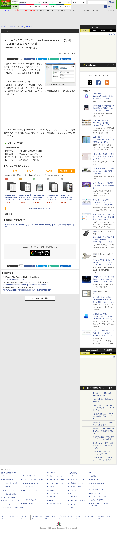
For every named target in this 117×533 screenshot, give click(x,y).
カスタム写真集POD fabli (100, 500)
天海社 (93, 476)
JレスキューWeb (75, 487)
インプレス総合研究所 (10, 483)
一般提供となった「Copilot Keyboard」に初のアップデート (103, 416)
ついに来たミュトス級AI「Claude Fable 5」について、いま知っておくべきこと (103, 299)
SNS (81, 10)
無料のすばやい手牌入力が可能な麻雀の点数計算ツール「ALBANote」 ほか (103, 108)
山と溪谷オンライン (56, 493)
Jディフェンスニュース (77, 479)
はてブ (43, 59)
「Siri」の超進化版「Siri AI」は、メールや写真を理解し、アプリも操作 (103, 171)
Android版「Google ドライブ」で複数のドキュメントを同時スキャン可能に (103, 139)
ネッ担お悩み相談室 (9, 494)
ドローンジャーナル (9, 490)
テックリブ (71, 504)
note (55, 59)
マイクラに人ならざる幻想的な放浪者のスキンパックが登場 (103, 185)
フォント (95, 10)
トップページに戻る (40, 298)
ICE (90, 473)
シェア (31, 59)
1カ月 (112, 30)
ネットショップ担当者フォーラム (34, 479)
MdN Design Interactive (77, 500)
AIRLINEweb (74, 476)
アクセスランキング (93, 27)
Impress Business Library (31, 483)
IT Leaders (6, 487)
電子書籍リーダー (67, 171)
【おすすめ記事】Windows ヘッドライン (100, 388)
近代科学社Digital (55, 503)
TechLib (72, 507)
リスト (21, 59)
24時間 (94, 30)
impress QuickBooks (97, 483)
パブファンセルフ (97, 490)
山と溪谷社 (50, 490)
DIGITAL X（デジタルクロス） (33, 490)
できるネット (7, 504)
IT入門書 (49, 171)
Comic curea (95, 479)
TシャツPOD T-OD (56, 483)
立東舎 (52, 487)
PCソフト (31, 171)
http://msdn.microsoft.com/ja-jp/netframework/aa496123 (26, 285)
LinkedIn (67, 59)
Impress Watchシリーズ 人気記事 (99, 350)
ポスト (14, 59)
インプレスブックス (29, 500)
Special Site (91, 65)
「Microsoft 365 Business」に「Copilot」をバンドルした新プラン (104, 407)
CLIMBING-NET (55, 497)
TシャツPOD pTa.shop (99, 496)
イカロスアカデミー (76, 490)
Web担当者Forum (8, 479)
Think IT (5, 476)
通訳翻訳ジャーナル (76, 483)
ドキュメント (72, 10)
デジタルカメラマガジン (11, 500)
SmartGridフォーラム (30, 476)
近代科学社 (50, 500)
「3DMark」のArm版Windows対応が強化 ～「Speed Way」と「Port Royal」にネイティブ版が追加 (103, 125)
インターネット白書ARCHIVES (13, 508)
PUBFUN (92, 487)
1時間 (85, 30)
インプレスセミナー (29, 487)
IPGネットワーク (94, 493)
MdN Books (74, 497)
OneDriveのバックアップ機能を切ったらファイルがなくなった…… (103, 445)
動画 (87, 10)
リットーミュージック (57, 476)
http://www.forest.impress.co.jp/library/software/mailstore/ (26, 290)
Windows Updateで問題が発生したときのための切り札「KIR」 (103, 430)
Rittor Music (51, 473)
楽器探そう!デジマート (57, 479)
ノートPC (13, 171)
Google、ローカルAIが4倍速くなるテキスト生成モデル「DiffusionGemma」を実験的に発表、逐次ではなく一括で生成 (103, 281)
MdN (69, 494)
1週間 (103, 30)
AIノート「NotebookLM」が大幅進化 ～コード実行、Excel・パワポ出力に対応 (103, 333)
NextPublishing (28, 503)
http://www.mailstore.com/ (13, 279)
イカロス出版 (72, 473)
